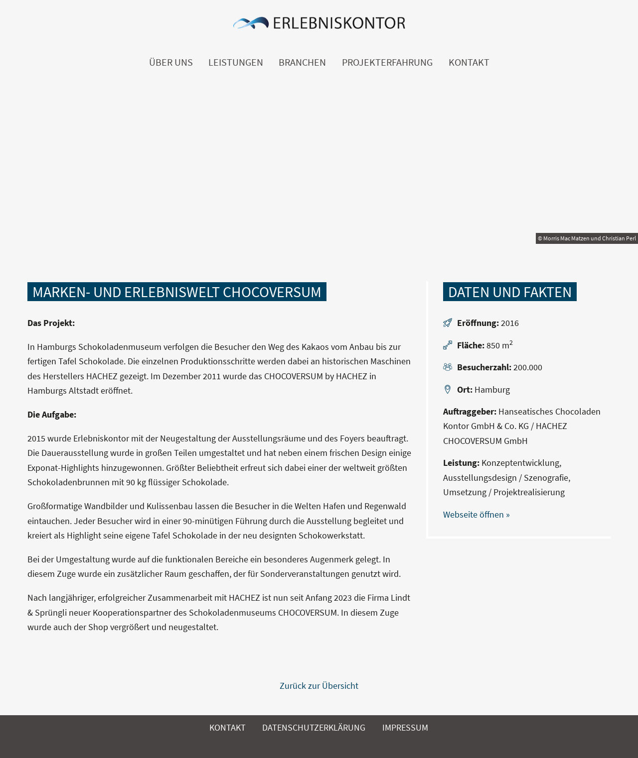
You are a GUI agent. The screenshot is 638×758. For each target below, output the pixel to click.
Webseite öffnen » (476, 514)
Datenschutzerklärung (313, 727)
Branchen (302, 62)
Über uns (171, 62)
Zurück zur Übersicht (319, 685)
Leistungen (235, 62)
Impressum (405, 727)
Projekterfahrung (387, 62)
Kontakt (469, 62)
